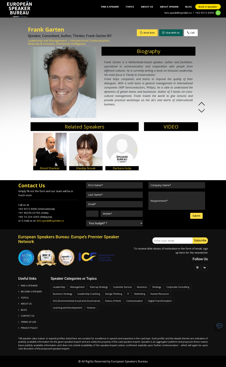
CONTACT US (26, 315)
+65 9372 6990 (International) (36, 209)
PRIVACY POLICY (28, 327)
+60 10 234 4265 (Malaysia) (35, 216)
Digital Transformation (160, 300)
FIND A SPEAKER (28, 285)
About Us (146, 6)
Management (77, 287)
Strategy (156, 287)
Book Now (147, 32)
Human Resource (159, 293)
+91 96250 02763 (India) (33, 212)
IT (128, 293)
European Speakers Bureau (129, 361)
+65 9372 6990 (204, 12)
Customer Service (122, 287)
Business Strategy (62, 293)
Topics (129, 6)
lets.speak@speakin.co (178, 12)
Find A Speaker (109, 6)
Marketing (139, 293)
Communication (134, 300)
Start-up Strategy (99, 287)
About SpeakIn (169, 6)
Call (191, 32)
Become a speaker (30, 291)
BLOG (22, 309)
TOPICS (23, 297)
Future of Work (113, 300)
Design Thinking (113, 293)
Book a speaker (208, 6)
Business (142, 287)
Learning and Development (67, 307)
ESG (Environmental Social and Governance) (76, 300)
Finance (91, 307)
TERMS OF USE (27, 321)
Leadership (59, 287)
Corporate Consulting (177, 287)
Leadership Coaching (88, 293)
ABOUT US (25, 303)
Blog (188, 6)
